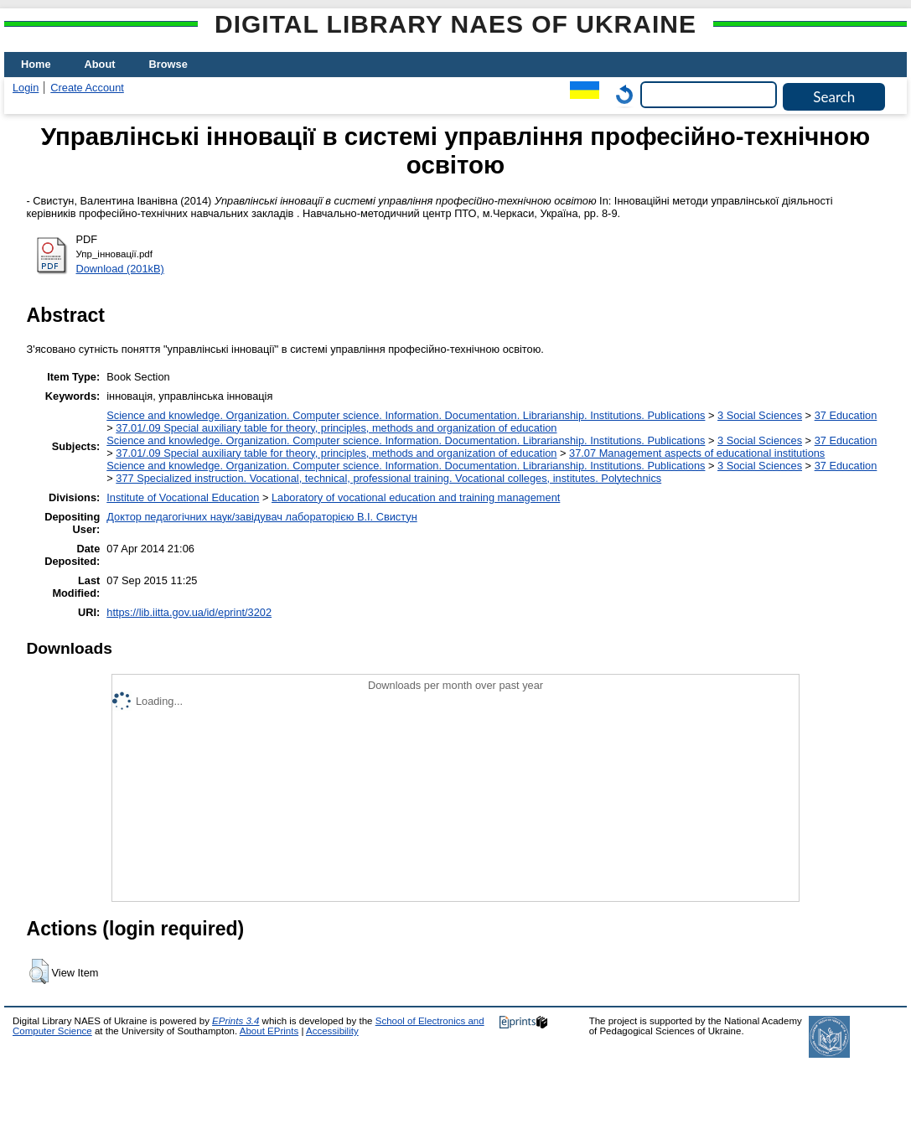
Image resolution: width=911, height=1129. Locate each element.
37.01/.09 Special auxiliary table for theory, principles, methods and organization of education (336, 428)
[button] (39, 971)
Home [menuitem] (36, 64)
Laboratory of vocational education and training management (416, 497)
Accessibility (332, 1031)
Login (26, 87)
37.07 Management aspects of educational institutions (697, 453)
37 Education (846, 415)
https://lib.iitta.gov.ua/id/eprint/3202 (189, 612)
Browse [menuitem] (168, 64)
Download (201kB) (120, 268)
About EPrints (269, 1031)
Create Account (87, 87)
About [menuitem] (100, 64)
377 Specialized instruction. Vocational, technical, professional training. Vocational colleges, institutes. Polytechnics (388, 478)
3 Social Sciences (759, 415)
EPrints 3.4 (235, 1021)
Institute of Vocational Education (182, 497)
